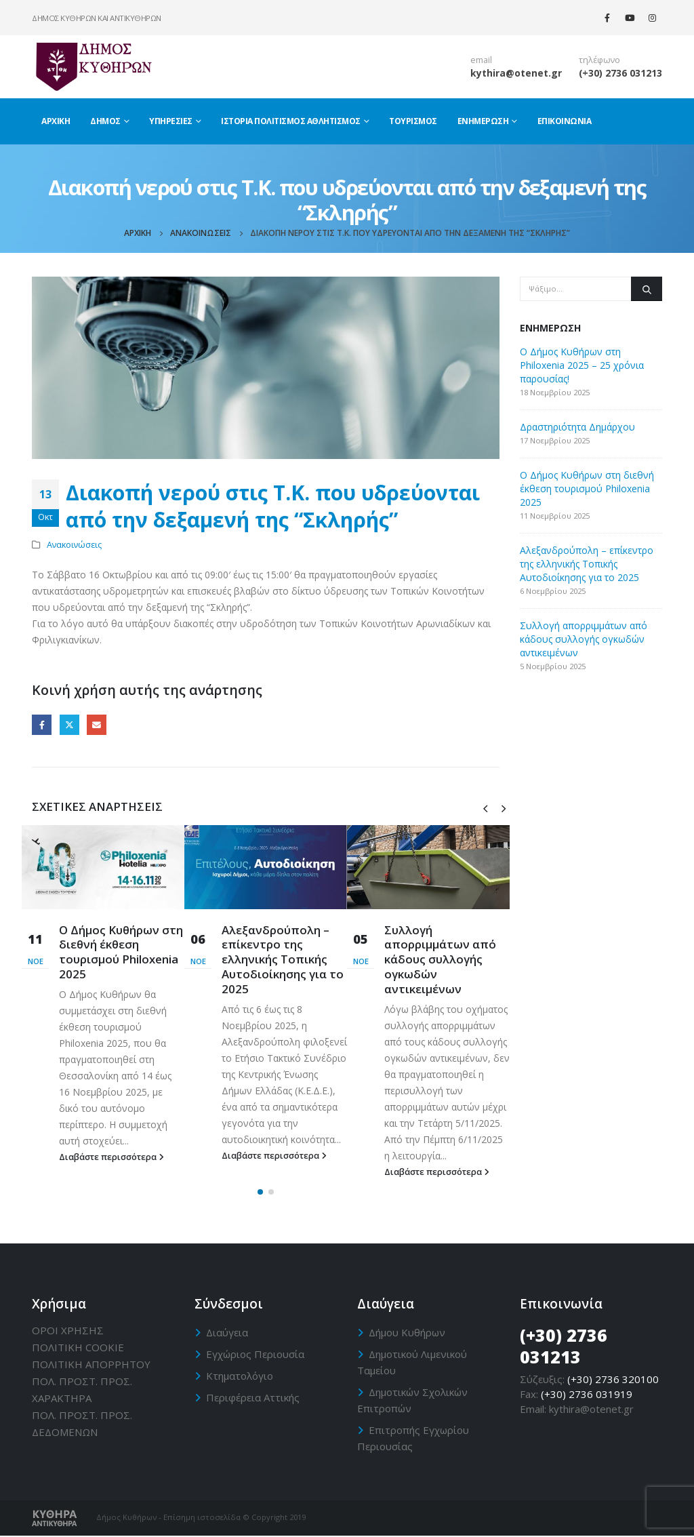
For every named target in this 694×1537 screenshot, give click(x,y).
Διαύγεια (227, 1333)
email (481, 60)
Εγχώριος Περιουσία (255, 1354)
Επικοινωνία (564, 121)
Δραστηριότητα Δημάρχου (577, 426)
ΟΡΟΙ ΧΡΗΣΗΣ (68, 1331)
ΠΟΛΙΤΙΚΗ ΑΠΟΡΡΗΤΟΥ (91, 1365)
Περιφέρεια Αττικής (253, 1398)
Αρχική (55, 121)
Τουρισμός (413, 121)
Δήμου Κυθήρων (407, 1333)
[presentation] (485, 807)
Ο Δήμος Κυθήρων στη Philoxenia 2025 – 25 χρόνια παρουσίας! (582, 365)
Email (96, 724)
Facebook (42, 724)
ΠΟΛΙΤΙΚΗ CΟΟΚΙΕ (78, 1348)
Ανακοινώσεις (74, 545)
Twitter (69, 724)
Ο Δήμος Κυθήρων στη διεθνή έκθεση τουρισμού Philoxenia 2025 (121, 952)
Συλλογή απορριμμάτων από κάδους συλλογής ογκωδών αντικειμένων (440, 959)
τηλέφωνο (599, 60)
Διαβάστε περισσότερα (111, 1157)
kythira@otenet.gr (516, 72)
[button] (260, 1193)
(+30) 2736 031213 (620, 72)
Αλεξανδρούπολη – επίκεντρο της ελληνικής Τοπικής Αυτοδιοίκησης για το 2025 (283, 959)
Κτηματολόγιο (239, 1376)
